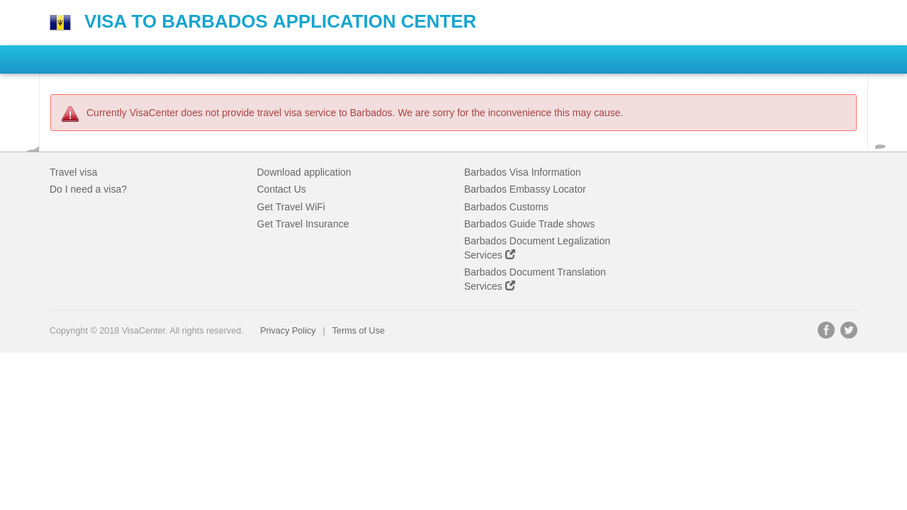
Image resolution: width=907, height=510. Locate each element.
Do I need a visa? (88, 189)
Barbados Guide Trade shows (529, 224)
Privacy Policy (287, 331)
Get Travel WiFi (291, 206)
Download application (304, 172)
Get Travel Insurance (303, 224)
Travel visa (73, 172)
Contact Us (281, 189)
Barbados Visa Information (522, 172)
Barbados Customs (506, 206)
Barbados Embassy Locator (525, 189)
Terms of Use (358, 331)
